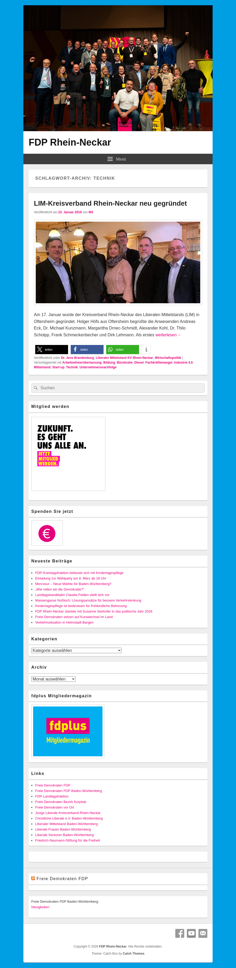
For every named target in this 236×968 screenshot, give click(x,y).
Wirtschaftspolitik (168, 358)
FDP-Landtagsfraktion (51, 796)
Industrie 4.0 (183, 362)
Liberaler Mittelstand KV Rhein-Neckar (124, 358)
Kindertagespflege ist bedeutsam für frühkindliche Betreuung (81, 606)
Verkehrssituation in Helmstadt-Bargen (64, 622)
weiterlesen (168, 335)
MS (91, 212)
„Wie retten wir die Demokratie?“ (59, 589)
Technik (72, 367)
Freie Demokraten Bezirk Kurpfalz (60, 802)
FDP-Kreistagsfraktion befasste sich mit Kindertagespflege (79, 573)
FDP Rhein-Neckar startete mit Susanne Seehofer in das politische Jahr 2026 (93, 611)
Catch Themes (133, 953)
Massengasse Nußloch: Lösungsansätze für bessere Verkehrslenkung (88, 600)
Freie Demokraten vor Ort (54, 807)
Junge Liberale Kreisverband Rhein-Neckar (68, 813)
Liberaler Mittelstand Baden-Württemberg (66, 824)
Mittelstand (42, 367)
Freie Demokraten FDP (52, 785)
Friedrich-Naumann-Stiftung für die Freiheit (67, 840)
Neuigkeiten (40, 907)
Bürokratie (124, 362)
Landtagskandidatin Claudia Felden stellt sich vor (72, 595)
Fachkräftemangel (158, 362)
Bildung (109, 362)
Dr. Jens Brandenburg (77, 358)
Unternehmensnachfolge (98, 367)
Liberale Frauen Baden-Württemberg (63, 829)
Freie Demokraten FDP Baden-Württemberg (68, 791)
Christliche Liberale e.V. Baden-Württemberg (69, 818)
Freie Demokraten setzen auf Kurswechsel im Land (74, 617)
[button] (51, 349)
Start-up (58, 367)
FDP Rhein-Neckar (70, 142)
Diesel (138, 362)
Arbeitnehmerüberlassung (81, 362)
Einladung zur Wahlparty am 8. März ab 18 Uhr (70, 578)
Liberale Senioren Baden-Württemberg (64, 835)
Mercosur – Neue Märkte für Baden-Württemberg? (73, 584)
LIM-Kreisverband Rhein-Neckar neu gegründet (110, 203)
